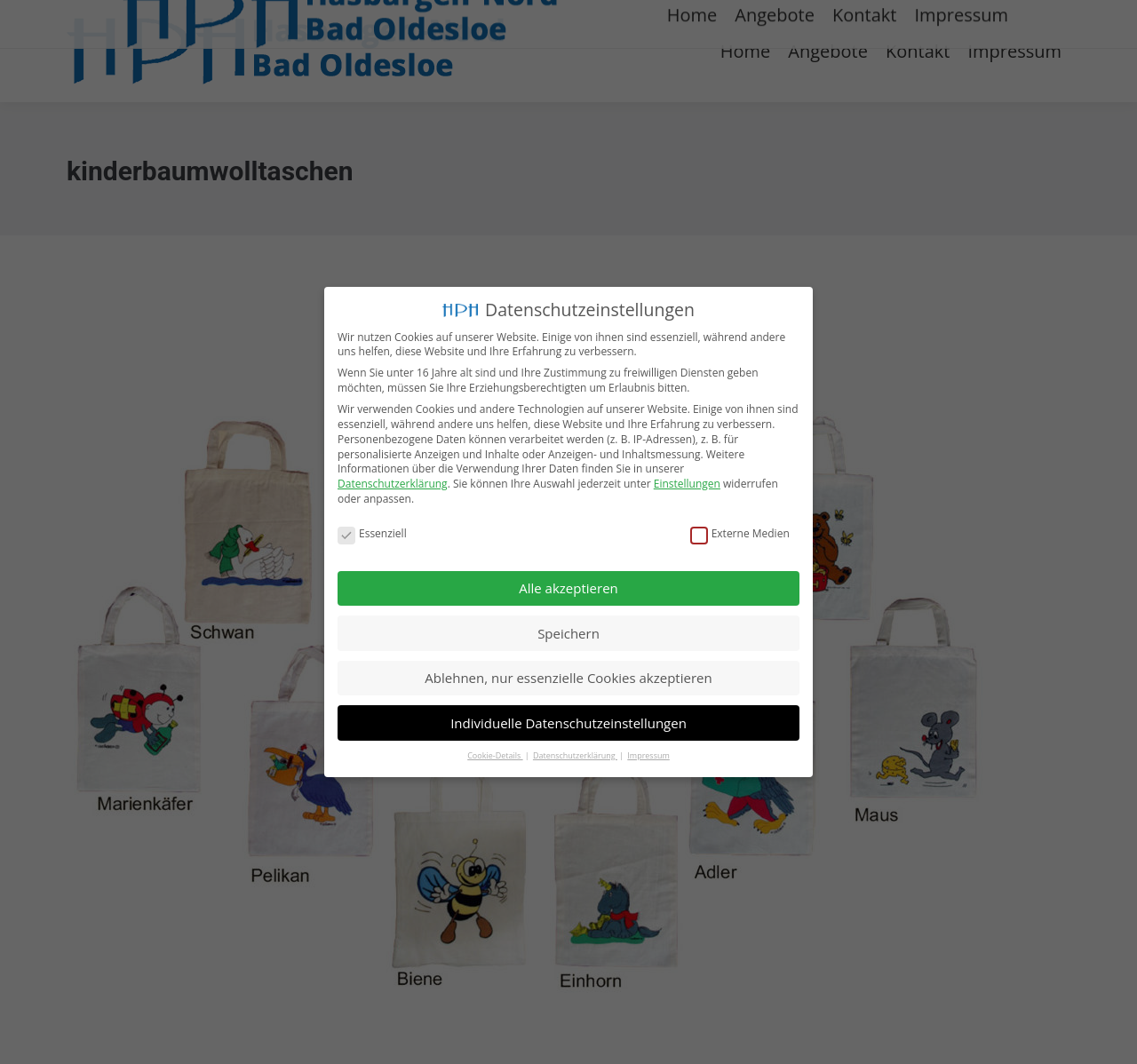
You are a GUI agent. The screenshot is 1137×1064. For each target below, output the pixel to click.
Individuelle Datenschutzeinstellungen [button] (568, 722)
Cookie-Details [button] (494, 755)
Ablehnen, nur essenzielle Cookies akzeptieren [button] (568, 678)
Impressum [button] (648, 755)
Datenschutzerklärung (393, 483)
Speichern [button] (568, 632)
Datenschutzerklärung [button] (575, 755)
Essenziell (372, 534)
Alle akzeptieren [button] (568, 588)
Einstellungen (687, 483)
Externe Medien (740, 534)
